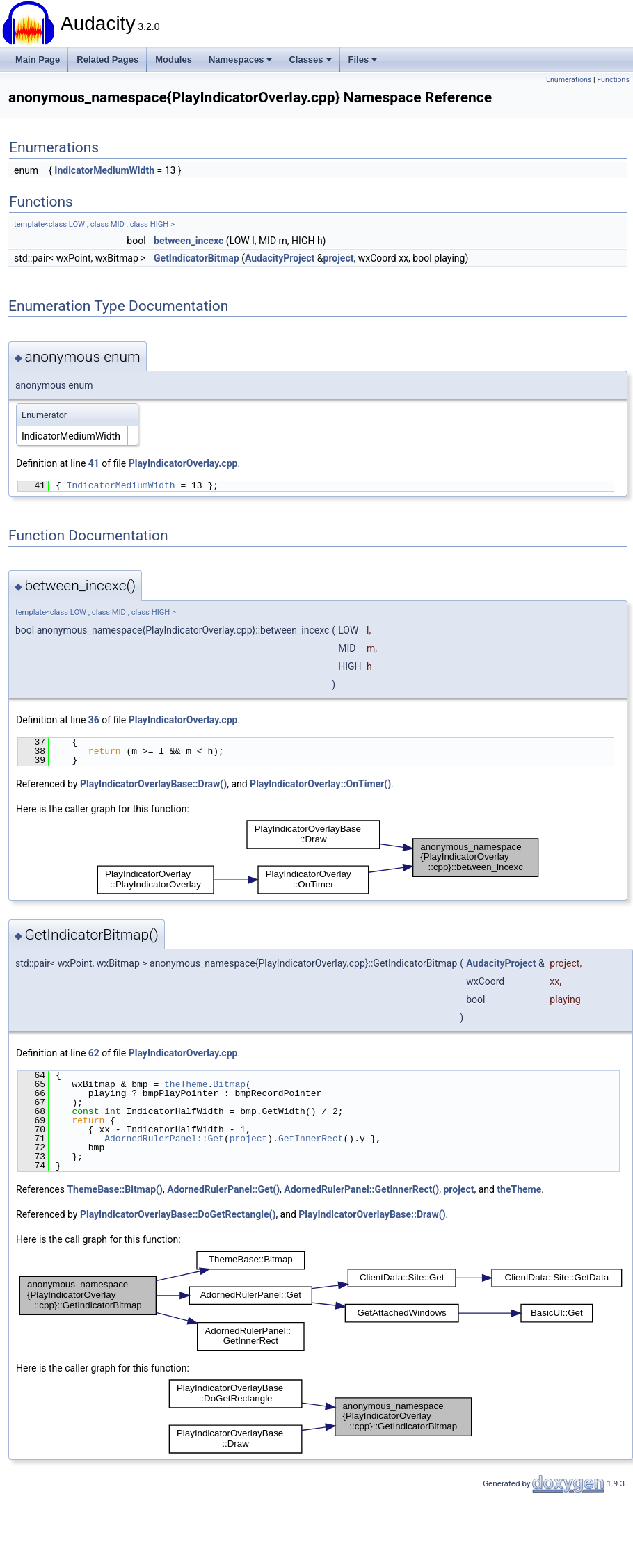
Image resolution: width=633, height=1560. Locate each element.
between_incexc (188, 240)
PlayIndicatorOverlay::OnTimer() (320, 783)
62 (93, 1053)
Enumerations (569, 79)
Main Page (37, 59)
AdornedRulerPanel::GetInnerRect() (361, 1189)
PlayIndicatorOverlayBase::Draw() (153, 783)
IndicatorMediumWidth (104, 170)
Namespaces (241, 59)
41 (93, 463)
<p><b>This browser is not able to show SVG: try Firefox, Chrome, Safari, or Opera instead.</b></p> (318, 858)
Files (363, 59)
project (338, 258)
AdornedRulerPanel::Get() (223, 1189)
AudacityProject (279, 258)
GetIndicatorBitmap (196, 258)
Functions (613, 79)
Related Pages (107, 59)
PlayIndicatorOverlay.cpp (183, 463)
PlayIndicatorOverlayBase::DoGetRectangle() (177, 1214)
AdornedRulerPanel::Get (164, 1138)
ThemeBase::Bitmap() (115, 1189)
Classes (310, 59)
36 (93, 719)
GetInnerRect (311, 1138)
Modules (173, 59)
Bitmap (229, 1084)
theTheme (185, 1084)
